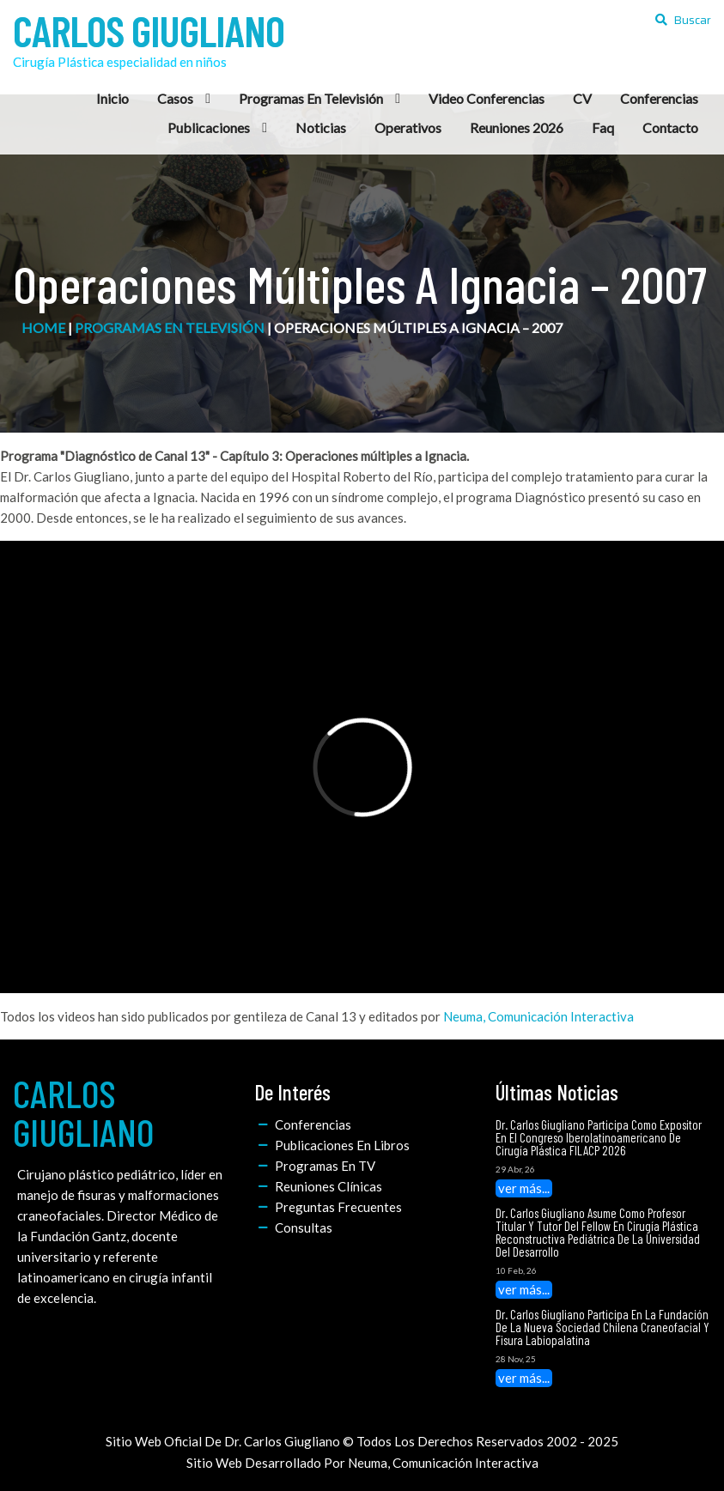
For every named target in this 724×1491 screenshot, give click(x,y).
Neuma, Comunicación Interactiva (538, 1016)
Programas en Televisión (170, 327)
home (43, 327)
